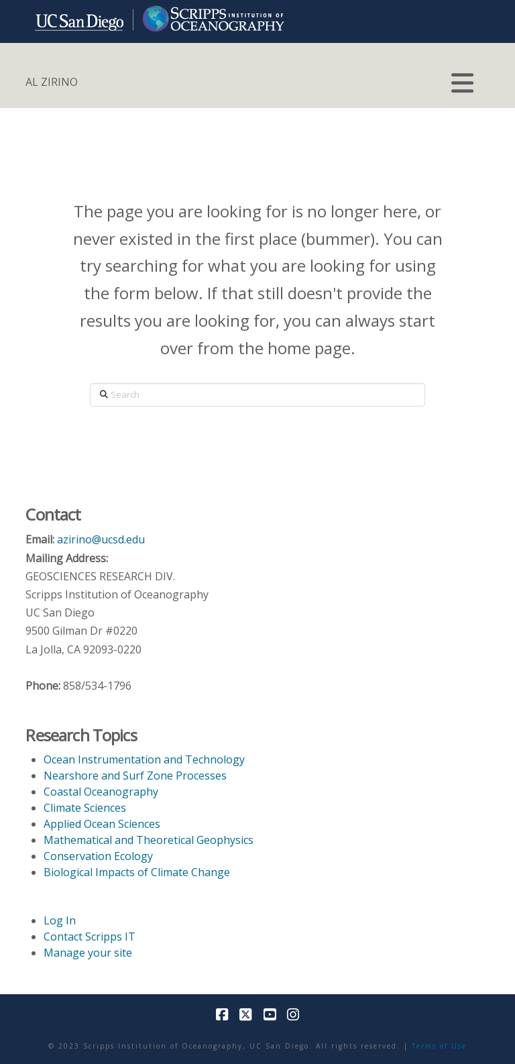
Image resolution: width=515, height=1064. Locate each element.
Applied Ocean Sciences (102, 823)
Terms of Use (439, 1046)
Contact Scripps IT (89, 936)
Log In (60, 920)
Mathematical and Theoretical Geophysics (148, 840)
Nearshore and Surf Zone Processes (135, 775)
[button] (462, 83)
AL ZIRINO (51, 81)
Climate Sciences (85, 807)
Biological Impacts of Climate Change (137, 872)
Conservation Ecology (98, 856)
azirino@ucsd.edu (101, 539)
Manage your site (88, 952)
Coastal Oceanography (101, 791)
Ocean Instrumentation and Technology (144, 759)
